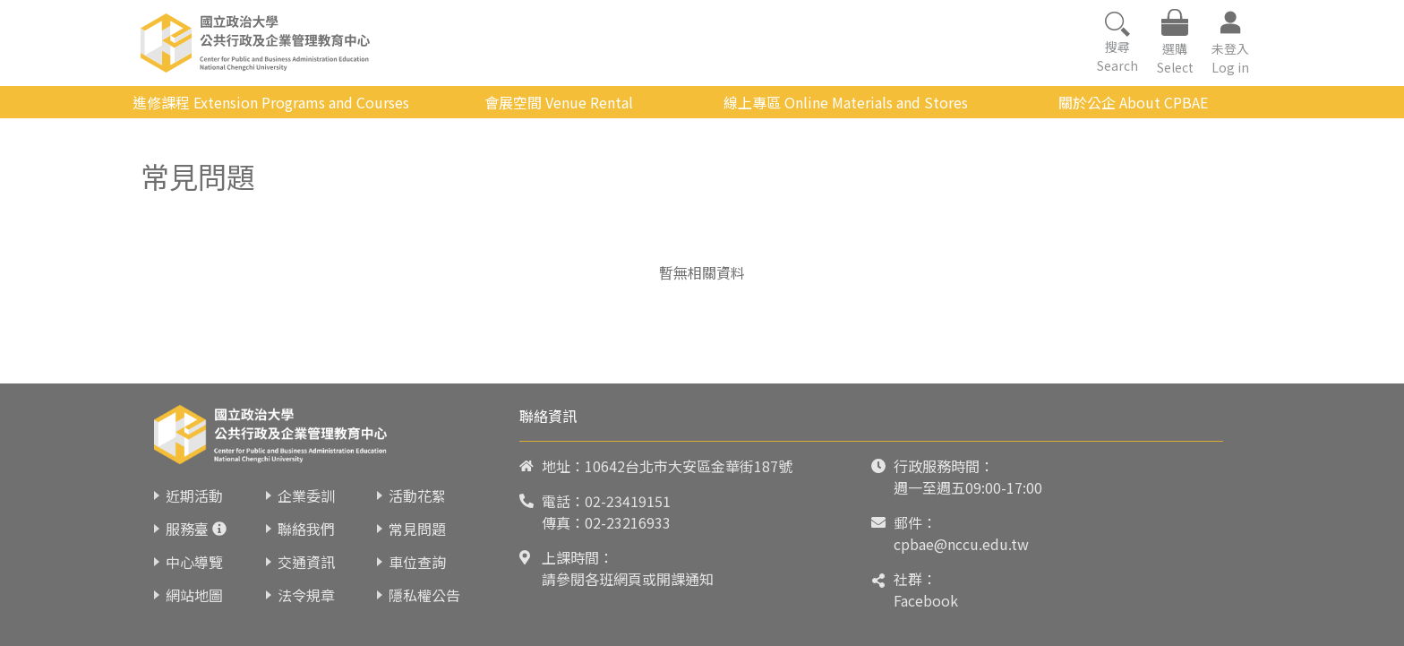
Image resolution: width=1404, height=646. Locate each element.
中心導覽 (194, 562)
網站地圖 (194, 595)
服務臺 (187, 528)
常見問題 (417, 528)
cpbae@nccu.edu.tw (961, 544)
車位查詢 (417, 562)
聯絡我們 (306, 528)
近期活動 (194, 495)
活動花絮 (417, 495)
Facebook (926, 600)
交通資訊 (306, 562)
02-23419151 (628, 501)
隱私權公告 (424, 595)
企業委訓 (306, 495)
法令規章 (306, 595)
